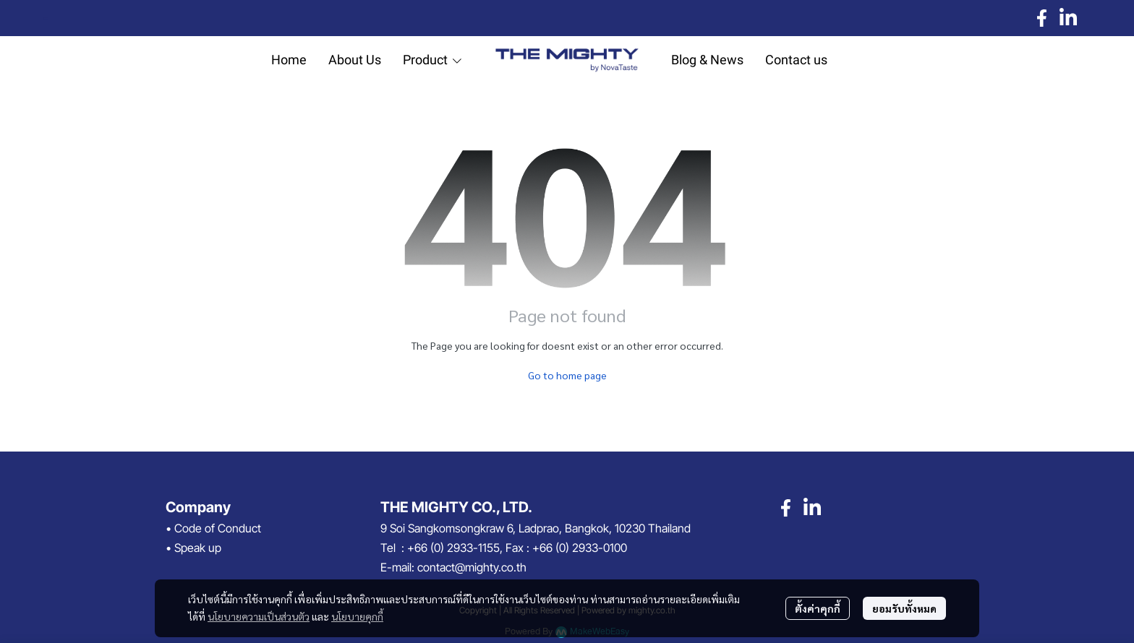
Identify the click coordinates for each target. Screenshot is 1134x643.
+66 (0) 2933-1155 (453, 547)
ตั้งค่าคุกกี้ (817, 608)
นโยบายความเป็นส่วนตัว (259, 616)
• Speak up (193, 547)
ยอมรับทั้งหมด (904, 608)
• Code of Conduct (213, 528)
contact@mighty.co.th (471, 567)
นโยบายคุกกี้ (357, 616)
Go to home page (567, 374)
